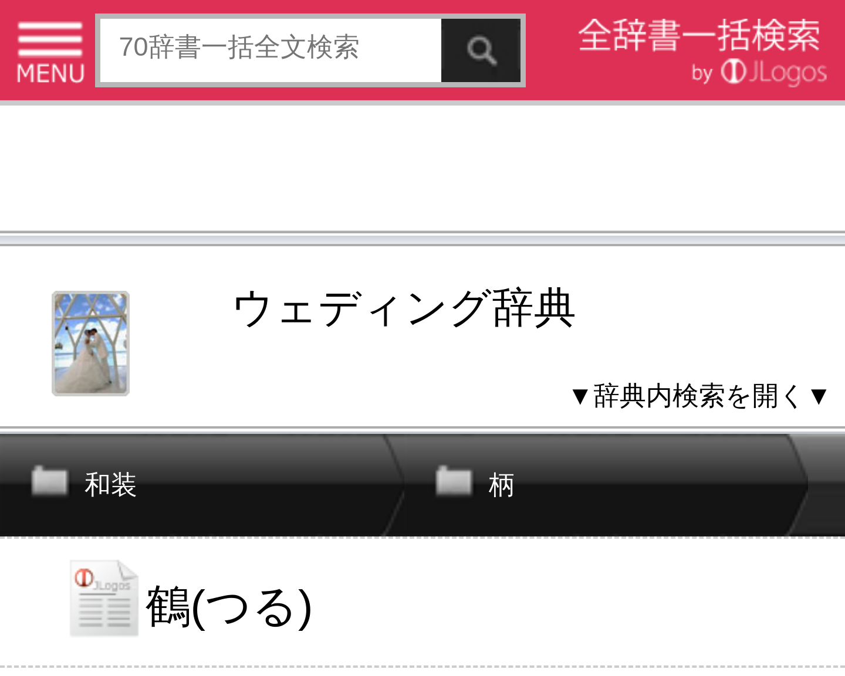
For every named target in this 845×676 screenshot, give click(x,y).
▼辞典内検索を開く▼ (699, 395)
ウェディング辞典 (403, 307)
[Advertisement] (422, 171)
